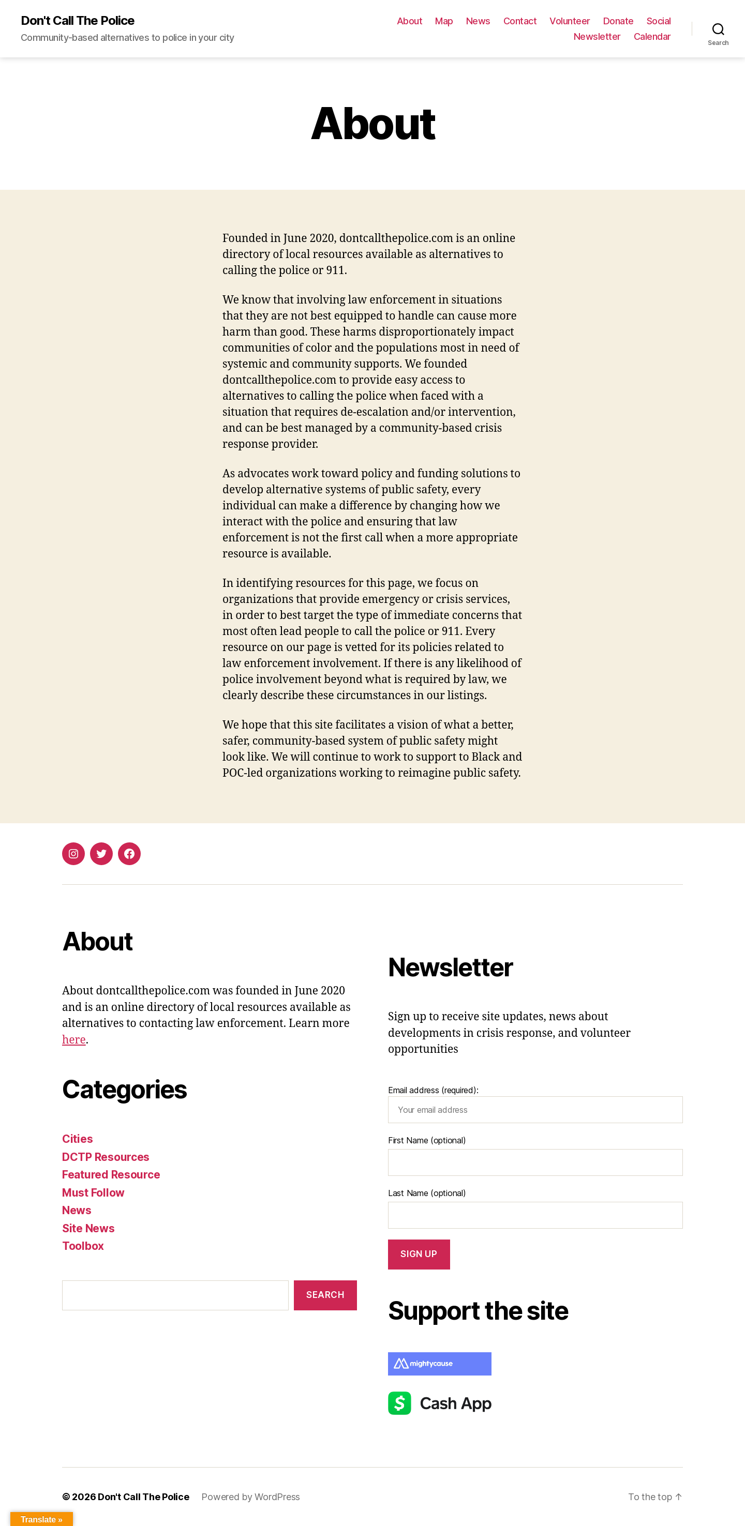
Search (325, 1295)
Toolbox (83, 1246)
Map (444, 21)
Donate (618, 21)
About (410, 21)
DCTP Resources (106, 1157)
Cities (77, 1138)
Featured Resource (111, 1174)
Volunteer (569, 21)
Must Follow (93, 1192)
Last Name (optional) (427, 1193)
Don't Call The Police (78, 20)
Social (659, 21)
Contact (520, 21)
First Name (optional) (427, 1140)
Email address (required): (535, 1104)
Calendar (652, 36)
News (478, 21)
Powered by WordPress (250, 1496)
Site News (88, 1228)
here (74, 1040)
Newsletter (597, 36)
